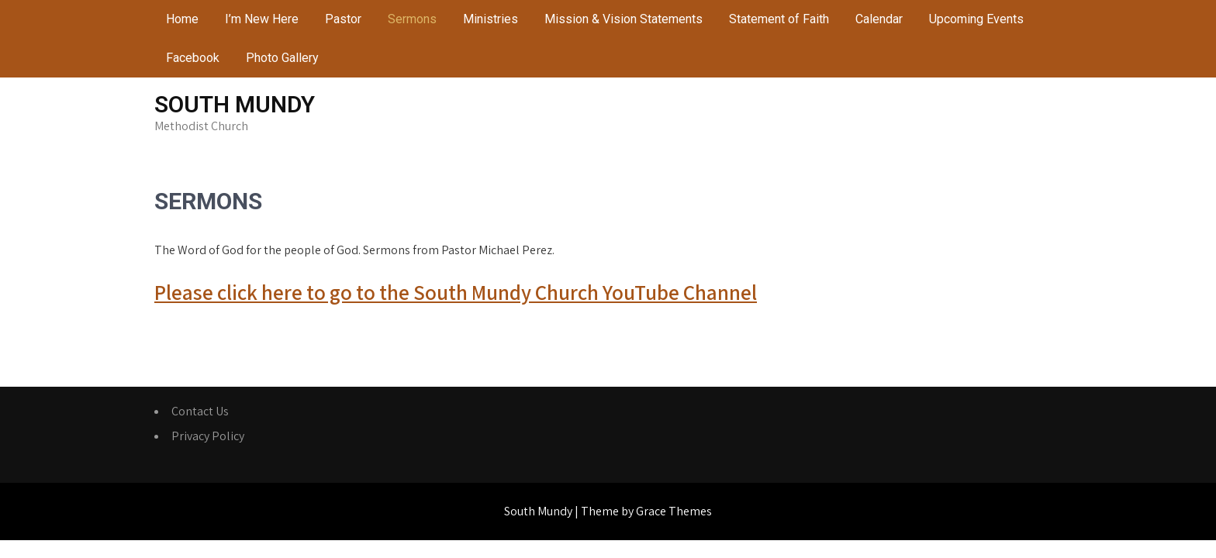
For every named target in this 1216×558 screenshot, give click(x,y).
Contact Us (200, 411)
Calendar (879, 19)
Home (182, 19)
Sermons (412, 19)
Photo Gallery (282, 57)
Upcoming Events (976, 19)
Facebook (192, 57)
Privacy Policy (207, 436)
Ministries (490, 19)
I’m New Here (262, 19)
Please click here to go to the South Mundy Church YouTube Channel (455, 292)
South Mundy (234, 104)
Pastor (343, 19)
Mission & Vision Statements (623, 19)
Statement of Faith (779, 19)
